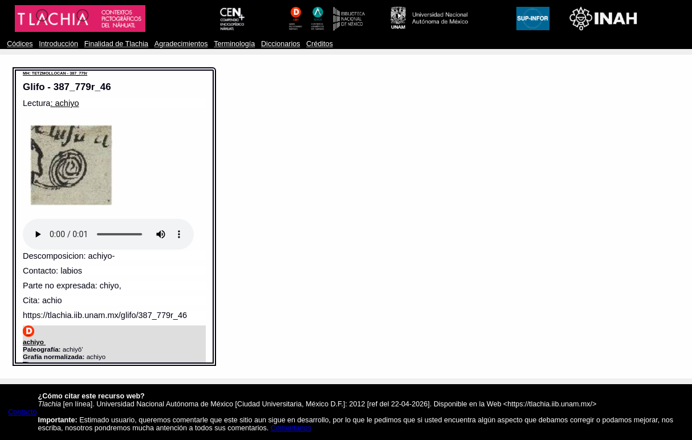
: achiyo (64, 103)
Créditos (319, 44)
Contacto (22, 412)
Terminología (234, 44)
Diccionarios (280, 44)
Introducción (58, 44)
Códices (19, 44)
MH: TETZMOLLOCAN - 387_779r (55, 73)
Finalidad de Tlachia (116, 44)
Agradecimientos (181, 44)
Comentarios (291, 428)
